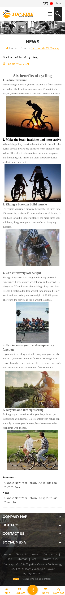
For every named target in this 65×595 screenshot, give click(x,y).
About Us (21, 554)
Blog (9, 559)
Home (11, 48)
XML (34, 559)
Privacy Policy (50, 559)
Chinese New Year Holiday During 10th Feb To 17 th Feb (30, 485)
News (24, 48)
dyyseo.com (34, 573)
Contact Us (50, 554)
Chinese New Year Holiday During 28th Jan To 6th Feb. (30, 500)
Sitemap (22, 559)
